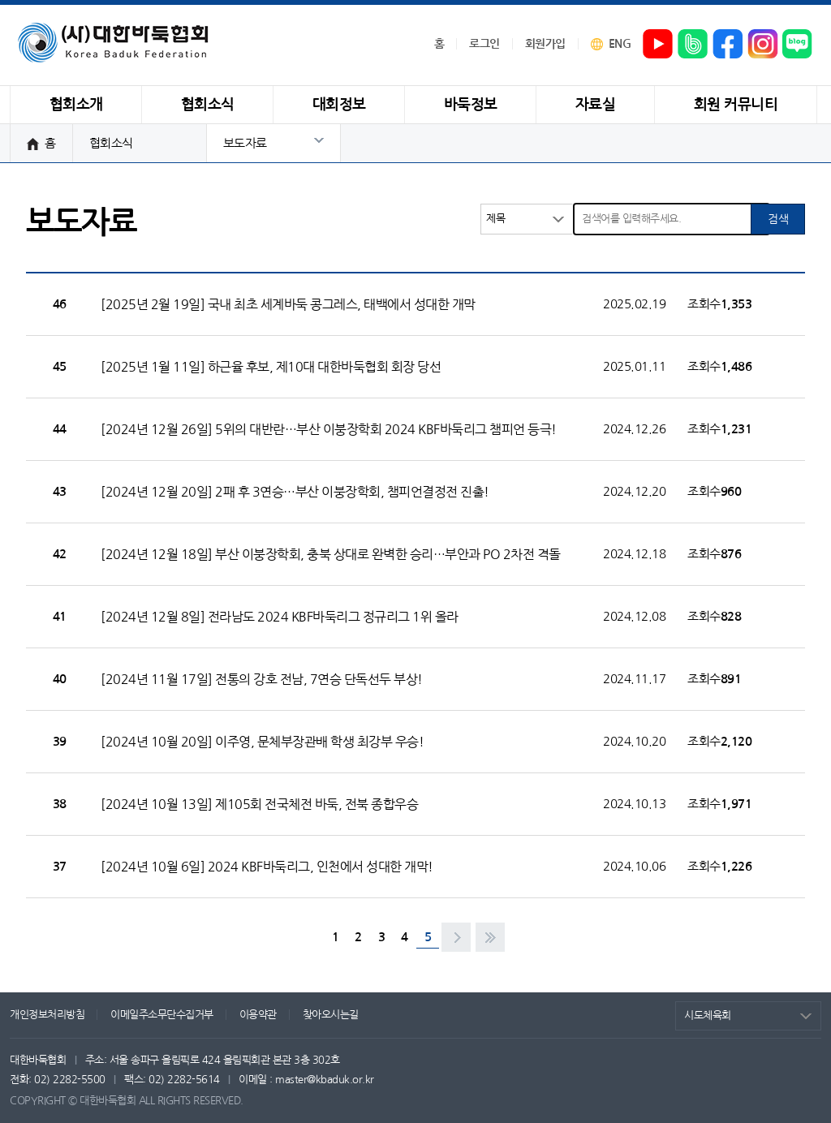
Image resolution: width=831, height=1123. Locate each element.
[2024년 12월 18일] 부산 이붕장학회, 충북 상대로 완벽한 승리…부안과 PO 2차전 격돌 (331, 554)
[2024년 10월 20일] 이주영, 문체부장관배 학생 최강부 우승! (262, 741)
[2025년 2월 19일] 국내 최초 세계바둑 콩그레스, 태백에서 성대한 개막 (288, 304)
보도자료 (245, 143)
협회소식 (111, 143)
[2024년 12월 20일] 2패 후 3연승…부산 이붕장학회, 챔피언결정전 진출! (295, 491)
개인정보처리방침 (47, 1014)
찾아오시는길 (331, 1014)
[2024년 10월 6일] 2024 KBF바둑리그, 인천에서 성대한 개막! (267, 866)
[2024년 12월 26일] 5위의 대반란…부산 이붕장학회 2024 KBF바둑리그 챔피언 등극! (329, 429)
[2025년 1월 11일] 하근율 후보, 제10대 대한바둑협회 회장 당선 (271, 366)
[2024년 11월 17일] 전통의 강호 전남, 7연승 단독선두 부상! (262, 679)
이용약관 (258, 1014)
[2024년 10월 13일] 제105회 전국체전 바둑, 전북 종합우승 (259, 804)
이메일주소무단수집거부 (161, 1014)
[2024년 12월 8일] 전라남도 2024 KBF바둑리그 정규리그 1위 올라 (280, 616)
